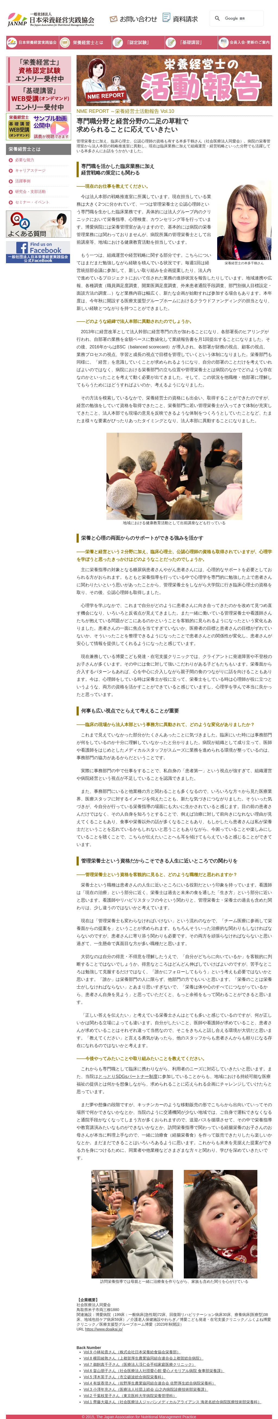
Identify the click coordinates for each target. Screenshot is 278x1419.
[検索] (236, 18)
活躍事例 (22, 181)
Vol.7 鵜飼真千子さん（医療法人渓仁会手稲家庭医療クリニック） (140, 1364)
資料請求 (180, 18)
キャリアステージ (30, 170)
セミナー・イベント (32, 202)
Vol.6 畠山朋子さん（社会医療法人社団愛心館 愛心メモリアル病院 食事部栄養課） (154, 1371)
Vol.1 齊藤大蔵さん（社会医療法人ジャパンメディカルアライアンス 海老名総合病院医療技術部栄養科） (172, 1402)
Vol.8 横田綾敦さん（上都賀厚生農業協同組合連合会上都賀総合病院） (143, 1358)
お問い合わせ (132, 18)
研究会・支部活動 (30, 191)
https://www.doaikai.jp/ (104, 1329)
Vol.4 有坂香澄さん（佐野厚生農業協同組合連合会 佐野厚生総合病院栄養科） (150, 1383)
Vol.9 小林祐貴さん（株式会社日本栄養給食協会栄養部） (132, 1352)
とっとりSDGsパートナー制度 (128, 1076)
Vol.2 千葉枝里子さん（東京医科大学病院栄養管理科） (130, 1395)
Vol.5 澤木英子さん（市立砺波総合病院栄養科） (124, 1377)
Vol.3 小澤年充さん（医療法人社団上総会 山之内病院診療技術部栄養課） (146, 1389)
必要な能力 (24, 160)
